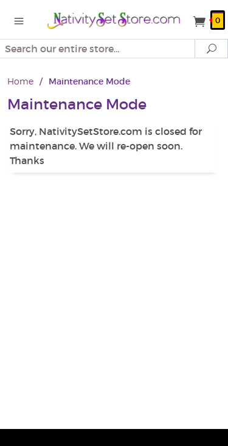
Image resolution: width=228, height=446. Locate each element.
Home (20, 81)
